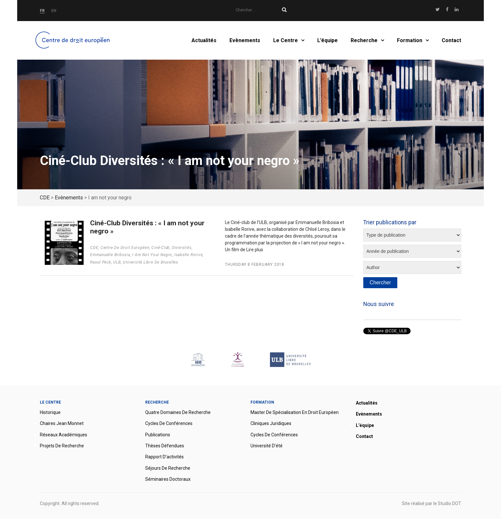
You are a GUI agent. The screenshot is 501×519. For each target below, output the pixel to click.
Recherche (364, 40)
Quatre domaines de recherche (178, 412)
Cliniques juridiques (270, 423)
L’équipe (327, 40)
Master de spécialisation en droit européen (294, 412)
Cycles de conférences (168, 423)
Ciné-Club (160, 247)
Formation (409, 40)
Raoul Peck (100, 262)
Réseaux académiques (63, 434)
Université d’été (266, 445)
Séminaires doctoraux (168, 479)
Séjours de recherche (167, 468)
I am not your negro (152, 255)
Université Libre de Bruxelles (150, 262)
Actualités (204, 40)
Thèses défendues (164, 445)
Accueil (73, 40)
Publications (157, 434)
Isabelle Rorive (188, 255)
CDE (94, 247)
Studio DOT (449, 503)
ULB (117, 262)
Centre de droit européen (124, 247)
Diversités (182, 247)
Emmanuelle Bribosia (110, 255)
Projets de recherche (62, 445)
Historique (50, 412)
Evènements (244, 40)
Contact (451, 40)
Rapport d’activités (164, 456)
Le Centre (285, 40)
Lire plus (254, 249)
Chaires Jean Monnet (62, 423)
